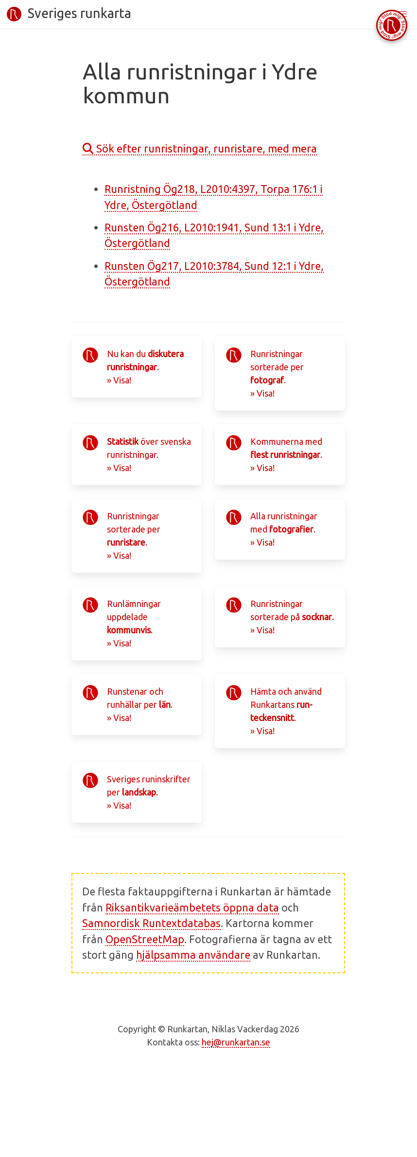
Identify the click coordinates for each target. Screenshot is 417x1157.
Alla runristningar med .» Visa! (283, 529)
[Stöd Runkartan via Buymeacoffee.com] (391, 25)
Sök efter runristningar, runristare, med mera (200, 148)
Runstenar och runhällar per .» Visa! (140, 704)
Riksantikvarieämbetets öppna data (192, 907)
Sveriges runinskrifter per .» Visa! (149, 792)
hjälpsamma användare (193, 955)
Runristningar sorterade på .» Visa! (292, 617)
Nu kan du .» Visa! (145, 367)
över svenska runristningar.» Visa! (149, 454)
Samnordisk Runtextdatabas (151, 923)
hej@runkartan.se (236, 1042)
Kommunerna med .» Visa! (286, 454)
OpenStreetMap (144, 939)
